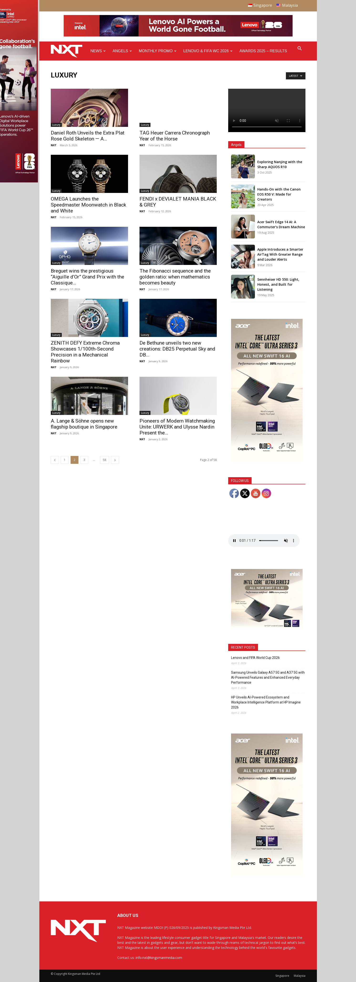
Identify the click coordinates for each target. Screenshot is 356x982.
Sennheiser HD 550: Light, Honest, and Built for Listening (278, 284)
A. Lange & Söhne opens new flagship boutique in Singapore (84, 424)
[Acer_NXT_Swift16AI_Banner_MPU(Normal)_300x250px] (267, 627)
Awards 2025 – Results (263, 51)
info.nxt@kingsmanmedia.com (159, 957)
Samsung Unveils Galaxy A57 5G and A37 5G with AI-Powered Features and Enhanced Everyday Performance (268, 677)
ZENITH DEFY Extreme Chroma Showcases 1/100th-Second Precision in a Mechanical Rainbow (85, 352)
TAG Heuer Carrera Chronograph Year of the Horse (174, 136)
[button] (299, 49)
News (98, 51)
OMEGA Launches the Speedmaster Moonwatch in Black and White (88, 205)
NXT (54, 145)
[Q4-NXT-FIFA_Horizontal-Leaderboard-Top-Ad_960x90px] (178, 35)
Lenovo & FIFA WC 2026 (207, 51)
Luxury (56, 124)
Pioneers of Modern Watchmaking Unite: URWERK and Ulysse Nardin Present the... (177, 427)
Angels (122, 51)
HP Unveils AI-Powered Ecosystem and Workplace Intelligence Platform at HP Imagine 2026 (266, 702)
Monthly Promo (157, 51)
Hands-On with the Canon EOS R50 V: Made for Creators (279, 194)
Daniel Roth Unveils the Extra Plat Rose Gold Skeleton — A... (87, 136)
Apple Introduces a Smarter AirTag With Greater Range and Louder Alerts (280, 254)
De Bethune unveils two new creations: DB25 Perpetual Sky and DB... (177, 349)
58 (104, 460)
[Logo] (69, 51)
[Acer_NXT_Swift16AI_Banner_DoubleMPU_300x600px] (267, 460)
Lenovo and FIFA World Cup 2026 (255, 658)
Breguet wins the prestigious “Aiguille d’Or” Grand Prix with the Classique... (87, 277)
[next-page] (115, 460)
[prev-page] (55, 460)
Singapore (282, 976)
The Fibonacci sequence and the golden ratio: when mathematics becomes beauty (175, 277)
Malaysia (299, 976)
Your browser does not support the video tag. (266, 110)
